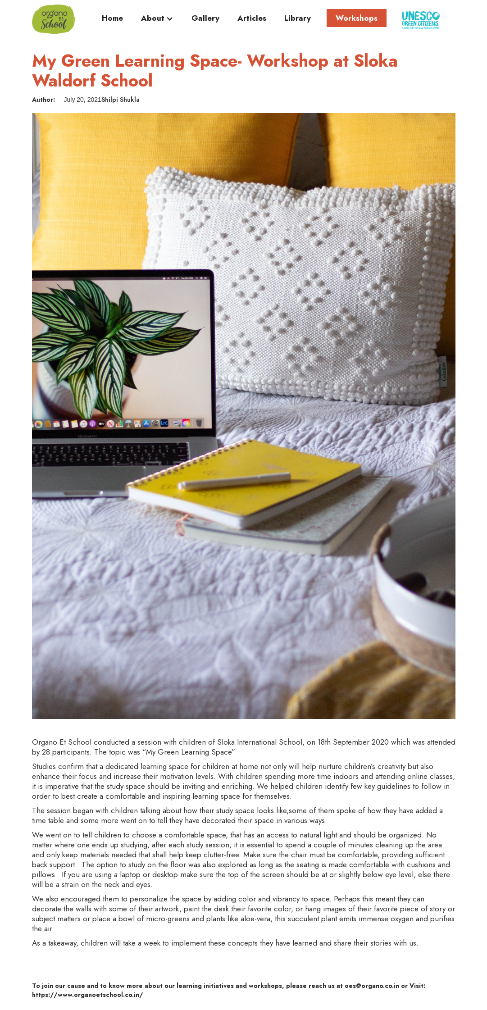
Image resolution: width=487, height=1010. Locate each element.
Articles (251, 18)
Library (297, 18)
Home (112, 18)
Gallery (205, 18)
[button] (157, 20)
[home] (53, 19)
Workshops (357, 18)
